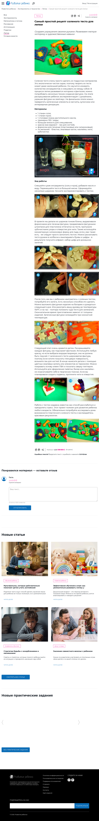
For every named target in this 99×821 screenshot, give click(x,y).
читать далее (8, 599)
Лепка (6, 33)
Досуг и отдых (59, 646)
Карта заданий (47, 793)
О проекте (46, 784)
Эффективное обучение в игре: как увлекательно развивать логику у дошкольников (69, 588)
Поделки (7, 30)
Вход (84, 3)
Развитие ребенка (60, 580)
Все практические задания (16, 750)
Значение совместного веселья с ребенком (73, 651)
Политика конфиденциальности (53, 775)
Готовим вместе (11, 36)
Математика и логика (13, 21)
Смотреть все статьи (16, 677)
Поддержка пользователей (52, 781)
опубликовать (20, 508)
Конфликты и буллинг (12, 646)
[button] (2, 722)
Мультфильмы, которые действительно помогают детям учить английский (22, 587)
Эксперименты (10, 18)
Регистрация (92, 3)
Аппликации (9, 27)
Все (5, 15)
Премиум (46, 787)
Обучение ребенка (11, 580)
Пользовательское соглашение (53, 778)
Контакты (46, 790)
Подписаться (82, 806)
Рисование (8, 24)
